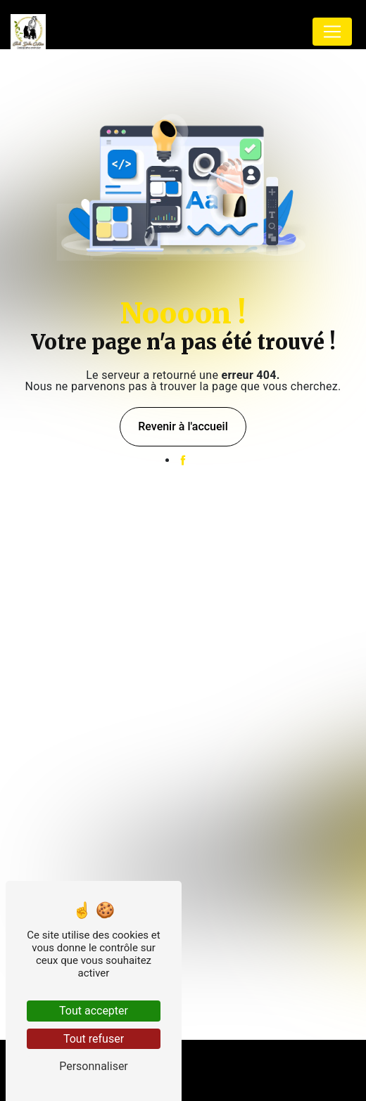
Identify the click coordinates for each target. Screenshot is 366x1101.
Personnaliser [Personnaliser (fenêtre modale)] (93, 1066)
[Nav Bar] (332, 32)
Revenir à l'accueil (182, 426)
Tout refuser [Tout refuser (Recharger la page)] (93, 1038)
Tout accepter (93, 1010)
